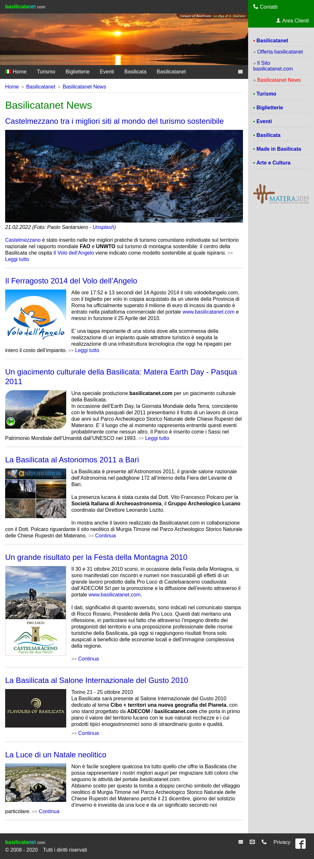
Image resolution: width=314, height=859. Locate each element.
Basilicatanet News (84, 86)
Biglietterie (78, 71)
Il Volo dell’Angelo (73, 253)
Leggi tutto (17, 259)
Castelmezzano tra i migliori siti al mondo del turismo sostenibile (114, 121)
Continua (105, 535)
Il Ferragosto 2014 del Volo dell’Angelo (71, 280)
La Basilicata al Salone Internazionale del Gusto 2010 (96, 680)
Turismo (46, 71)
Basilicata (135, 71)
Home (16, 71)
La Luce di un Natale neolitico (55, 754)
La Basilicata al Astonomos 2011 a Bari (72, 459)
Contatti (265, 7)
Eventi (107, 71)
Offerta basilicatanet (280, 52)
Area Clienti (292, 20)
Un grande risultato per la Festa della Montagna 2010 (96, 557)
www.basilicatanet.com (209, 312)
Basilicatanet (171, 71)
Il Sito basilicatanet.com (273, 66)
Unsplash (103, 227)
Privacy (282, 842)
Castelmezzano (22, 240)
